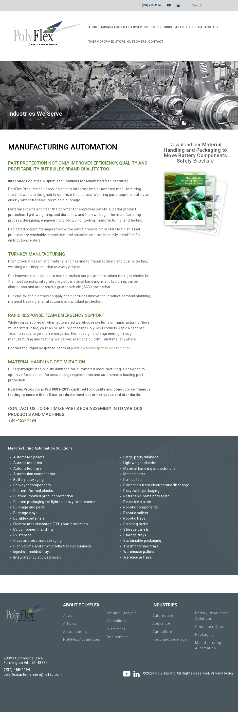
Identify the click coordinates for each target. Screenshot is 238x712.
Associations (75, 632)
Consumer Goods (211, 627)
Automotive (162, 616)
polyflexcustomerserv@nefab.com (33, 674)
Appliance (161, 623)
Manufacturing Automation (208, 645)
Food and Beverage (169, 639)
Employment (117, 637)
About (68, 616)
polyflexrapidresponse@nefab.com (100, 348)
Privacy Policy (222, 673)
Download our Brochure (195, 153)
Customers (116, 629)
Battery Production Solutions (212, 616)
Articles (70, 623)
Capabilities (116, 621)
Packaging (204, 635)
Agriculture (162, 632)
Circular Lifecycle (121, 613)
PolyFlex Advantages (81, 639)
